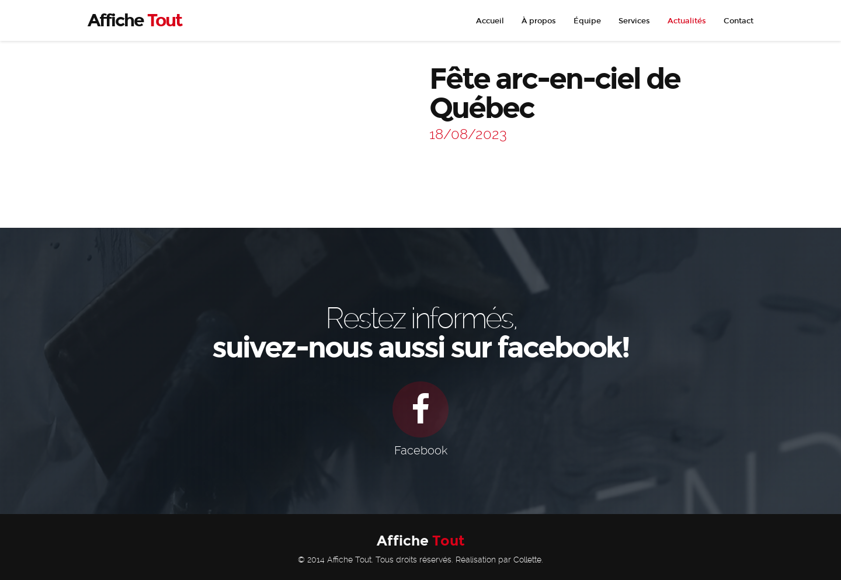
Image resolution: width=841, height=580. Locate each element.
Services (634, 21)
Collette (527, 559)
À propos (539, 21)
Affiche (421, 540)
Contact (738, 21)
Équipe (587, 21)
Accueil (490, 21)
